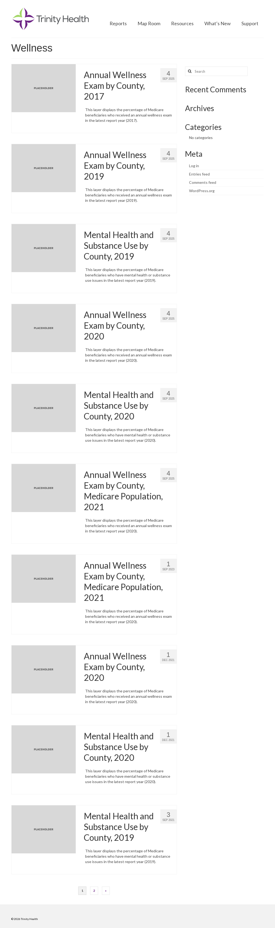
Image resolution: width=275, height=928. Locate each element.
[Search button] (189, 71)
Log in (194, 165)
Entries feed (199, 174)
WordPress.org (202, 190)
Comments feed (202, 182)
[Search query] (216, 71)
